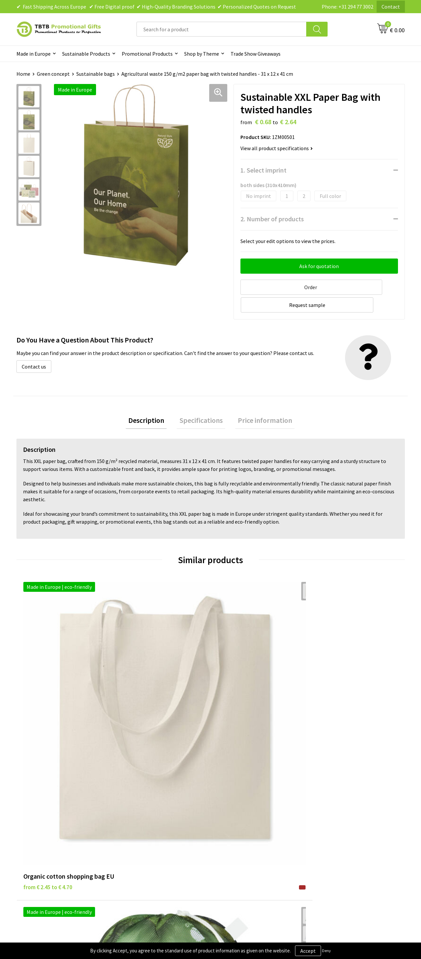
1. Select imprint (263, 170)
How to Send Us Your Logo (151, 827)
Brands (227, 777)
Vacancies (325, 787)
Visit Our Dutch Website (341, 807)
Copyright (230, 817)
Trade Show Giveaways (256, 53)
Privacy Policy (234, 787)
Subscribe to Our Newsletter (251, 827)
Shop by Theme (201, 53)
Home (23, 73)
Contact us (34, 346)
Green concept (53, 73)
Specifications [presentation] (201, 401)
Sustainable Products (86, 53)
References (327, 797)
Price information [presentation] (260, 401)
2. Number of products (272, 219)
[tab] (152, 401)
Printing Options (141, 807)
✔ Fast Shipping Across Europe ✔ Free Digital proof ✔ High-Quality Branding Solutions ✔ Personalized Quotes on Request (156, 6)
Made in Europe (33, 53)
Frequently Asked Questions (153, 777)
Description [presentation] (152, 401)
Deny (326, 950)
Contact (391, 6)
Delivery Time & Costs (146, 787)
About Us (325, 777)
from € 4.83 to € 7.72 (241, 679)
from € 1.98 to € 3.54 (144, 679)
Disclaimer (231, 797)
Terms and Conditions (243, 807)
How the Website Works (149, 797)
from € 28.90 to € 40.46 (341, 679)
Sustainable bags (95, 73)
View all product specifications (276, 148)
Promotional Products (147, 53)
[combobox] (221, 29)
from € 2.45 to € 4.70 (47, 679)
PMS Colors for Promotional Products (165, 817)
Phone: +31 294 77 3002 (347, 6)
